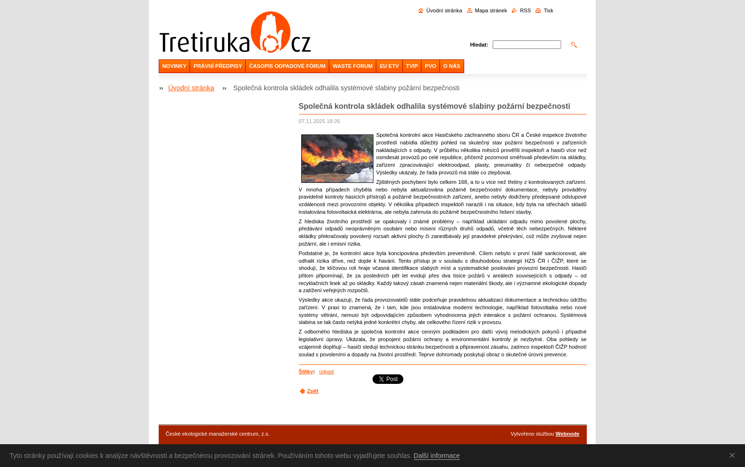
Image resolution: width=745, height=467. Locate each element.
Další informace (437, 455)
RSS (525, 10)
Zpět (313, 391)
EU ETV (389, 66)
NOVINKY (174, 66)
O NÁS (451, 66)
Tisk (548, 10)
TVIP (412, 66)
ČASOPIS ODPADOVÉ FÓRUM (287, 66)
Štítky (306, 371)
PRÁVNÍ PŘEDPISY (217, 66)
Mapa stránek (491, 10)
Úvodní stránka (444, 10)
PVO (430, 66)
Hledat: (479, 45)
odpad (326, 371)
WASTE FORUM (352, 66)
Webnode (567, 434)
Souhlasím (734, 455)
